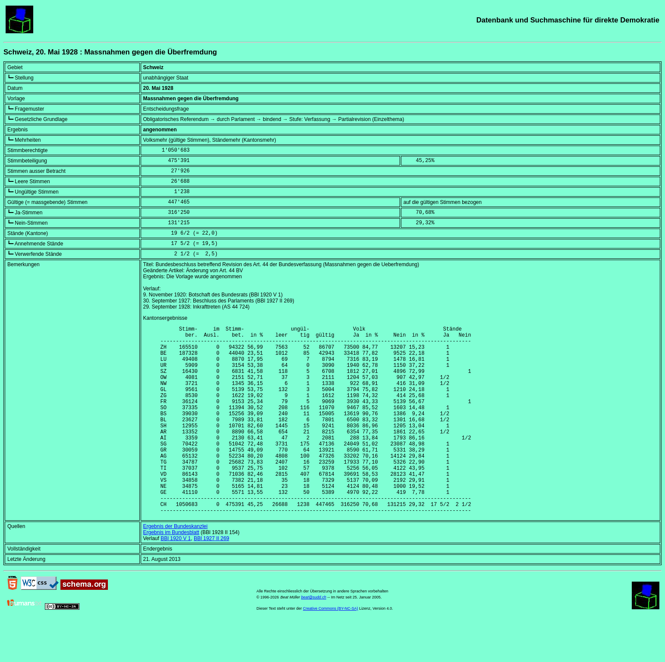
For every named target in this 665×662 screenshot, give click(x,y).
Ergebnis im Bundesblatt (171, 573)
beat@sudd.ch (313, 637)
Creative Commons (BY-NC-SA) (330, 648)
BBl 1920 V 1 (176, 579)
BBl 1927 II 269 (211, 579)
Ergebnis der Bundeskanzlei (175, 566)
